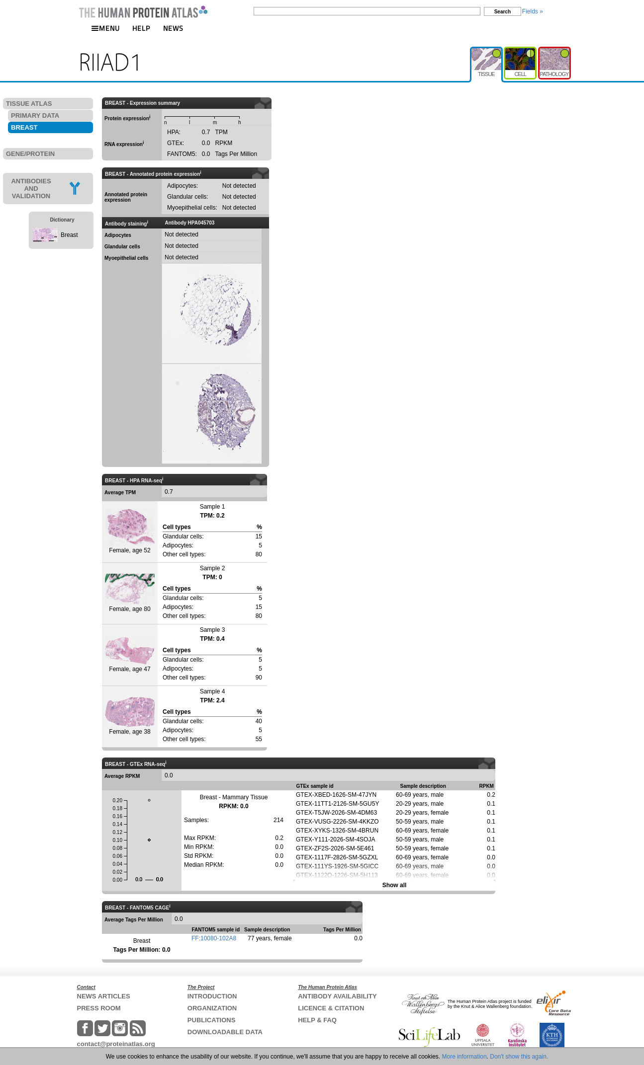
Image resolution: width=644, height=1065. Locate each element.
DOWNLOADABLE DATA (225, 1032)
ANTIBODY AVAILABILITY (337, 996)
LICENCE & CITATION (331, 1008)
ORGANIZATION (212, 1008)
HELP (141, 28)
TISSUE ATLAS (29, 103)
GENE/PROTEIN (30, 153)
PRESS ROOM (99, 1008)
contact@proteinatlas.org (116, 1044)
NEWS (173, 28)
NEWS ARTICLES (103, 996)
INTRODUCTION (212, 996)
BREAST (24, 127)
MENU (105, 28)
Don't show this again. (519, 1056)
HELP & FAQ (317, 1020)
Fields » (532, 11)
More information (464, 1056)
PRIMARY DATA (35, 115)
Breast (69, 234)
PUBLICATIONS (211, 1020)
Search (502, 11)
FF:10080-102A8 (213, 938)
